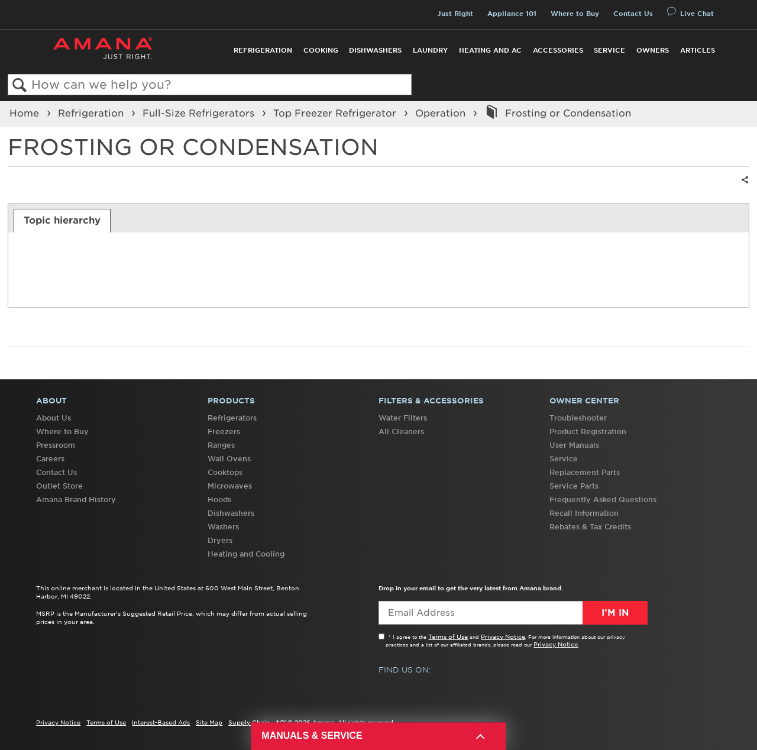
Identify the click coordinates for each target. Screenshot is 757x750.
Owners (652, 50)
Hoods (219, 499)
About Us (53, 417)
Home (25, 113)
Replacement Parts (584, 472)
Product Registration (587, 431)
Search (20, 85)
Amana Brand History (76, 499)
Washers (223, 526)
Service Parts (574, 485)
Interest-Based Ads (161, 722)
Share (743, 187)
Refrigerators (232, 417)
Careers (50, 458)
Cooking (320, 50)
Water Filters (402, 417)
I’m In (615, 612)
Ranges (221, 445)
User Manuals (574, 445)
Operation (441, 113)
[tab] (62, 220)
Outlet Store (59, 485)
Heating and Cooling (246, 553)
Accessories (558, 50)
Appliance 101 (511, 13)
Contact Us (633, 13)
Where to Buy (575, 13)
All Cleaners (401, 431)
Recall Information (584, 513)
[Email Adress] (513, 613)
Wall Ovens (229, 458)
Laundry (430, 50)
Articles (697, 50)
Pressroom (55, 445)
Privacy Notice (503, 636)
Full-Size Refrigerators (200, 113)
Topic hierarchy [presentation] (62, 220)
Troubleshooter (578, 417)
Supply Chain (249, 722)
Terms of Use (448, 636)
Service (609, 50)
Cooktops (225, 472)
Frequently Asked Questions (602, 499)
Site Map (209, 722)
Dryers (220, 540)
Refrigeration (263, 50)
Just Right (455, 13)
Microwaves (230, 485)
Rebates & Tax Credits (590, 526)
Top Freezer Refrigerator (336, 113)
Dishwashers (375, 50)
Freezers (224, 431)
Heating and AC (490, 50)
